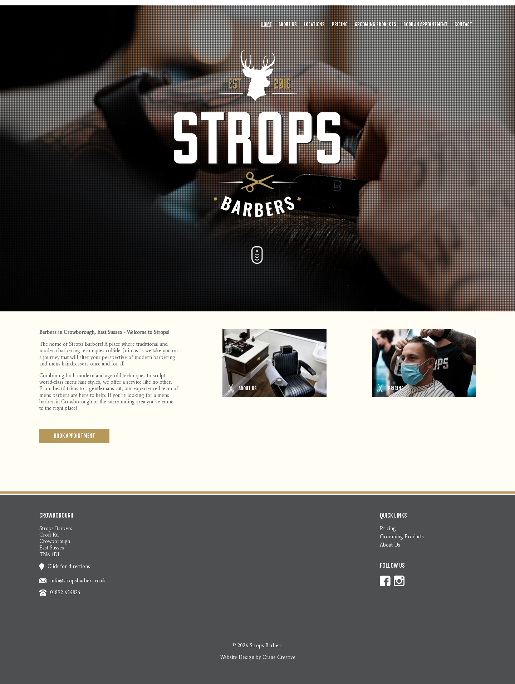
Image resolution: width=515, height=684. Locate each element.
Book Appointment (74, 435)
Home (266, 24)
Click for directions (64, 566)
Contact (463, 24)
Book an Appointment (425, 24)
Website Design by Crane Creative (257, 657)
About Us (288, 24)
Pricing (340, 24)
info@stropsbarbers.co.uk (78, 581)
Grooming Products (375, 24)
